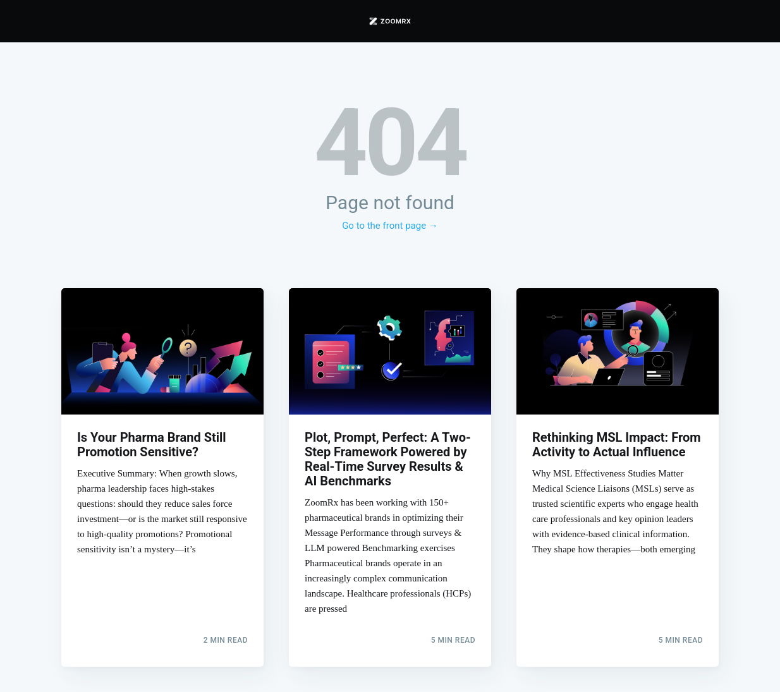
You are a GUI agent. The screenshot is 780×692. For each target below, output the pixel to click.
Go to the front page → (390, 225)
